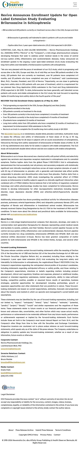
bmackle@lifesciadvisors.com (13, 362)
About (10, 430)
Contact (57, 435)
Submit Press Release (44, 430)
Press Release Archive (24, 430)
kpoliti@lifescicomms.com (11, 373)
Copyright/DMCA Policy (28, 435)
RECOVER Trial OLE (12, 134)
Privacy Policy (46, 435)
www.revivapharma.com (11, 349)
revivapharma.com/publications (23, 214)
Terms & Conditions (63, 430)
